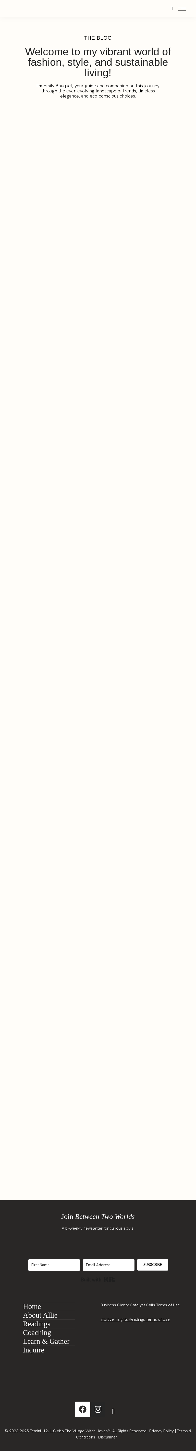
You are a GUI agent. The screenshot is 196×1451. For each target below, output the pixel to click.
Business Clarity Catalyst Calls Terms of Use (140, 1305)
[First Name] (54, 1265)
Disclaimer (107, 1437)
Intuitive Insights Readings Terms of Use (135, 1319)
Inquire (33, 1350)
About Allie (40, 1315)
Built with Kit (98, 1279)
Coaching (37, 1332)
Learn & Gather (46, 1341)
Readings (36, 1324)
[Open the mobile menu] (182, 9)
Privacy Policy (161, 1431)
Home (32, 1306)
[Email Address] (109, 1265)
